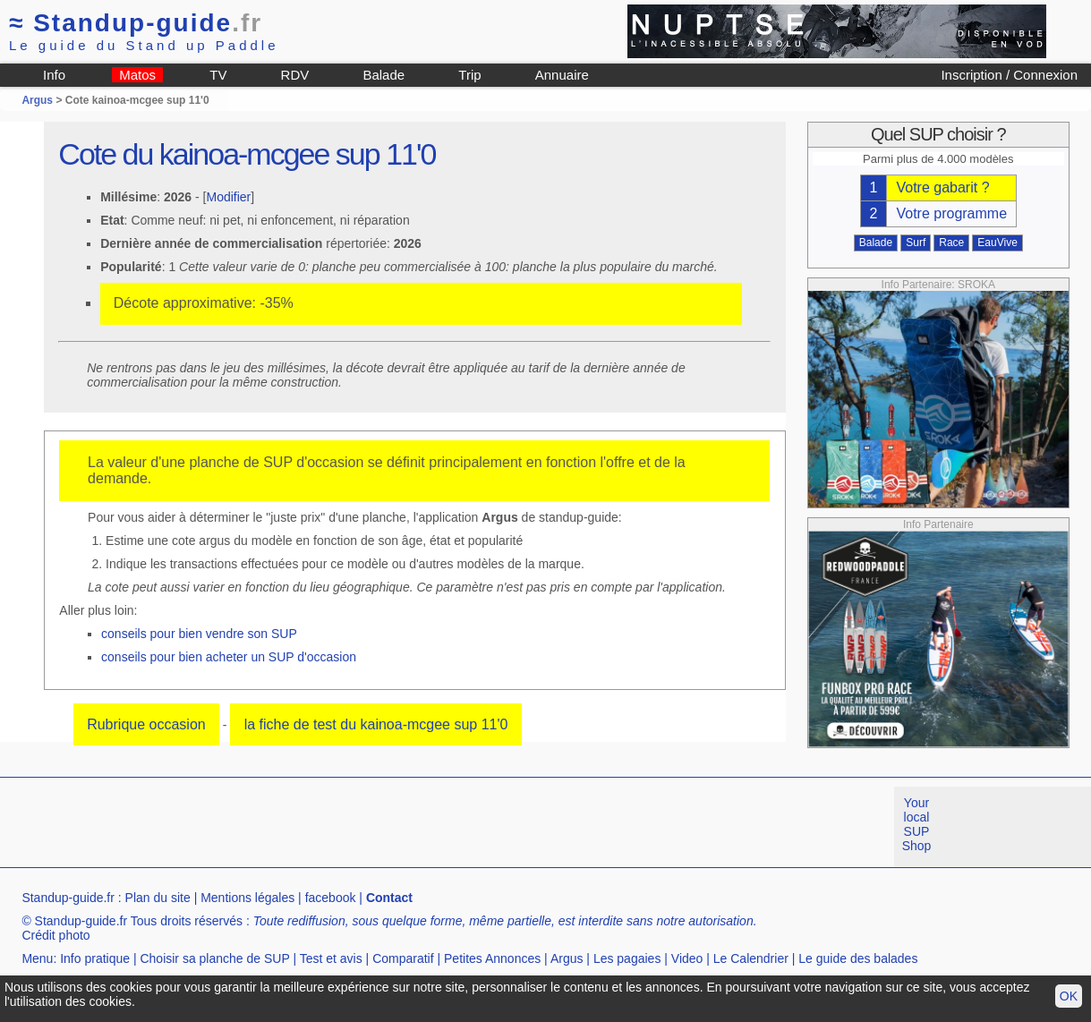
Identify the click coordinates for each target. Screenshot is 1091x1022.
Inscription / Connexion (1009, 74)
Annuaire (562, 74)
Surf (915, 242)
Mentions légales (247, 897)
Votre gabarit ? (942, 187)
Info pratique (95, 958)
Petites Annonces (492, 958)
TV (217, 74)
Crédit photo (55, 935)
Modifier (228, 197)
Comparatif (402, 958)
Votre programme (951, 213)
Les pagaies (627, 958)
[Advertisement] (326, 827)
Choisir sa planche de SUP (214, 958)
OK (1069, 996)
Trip (469, 74)
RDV (295, 74)
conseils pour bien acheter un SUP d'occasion (228, 657)
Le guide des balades (857, 958)
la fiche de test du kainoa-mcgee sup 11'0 (376, 724)
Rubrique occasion (146, 724)
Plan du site (158, 897)
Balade (383, 74)
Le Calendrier (750, 958)
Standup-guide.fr (68, 897)
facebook (330, 897)
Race (951, 242)
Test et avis (331, 958)
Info (54, 74)
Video (687, 958)
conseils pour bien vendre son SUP (199, 633)
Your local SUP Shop (917, 824)
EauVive (997, 242)
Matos (137, 74)
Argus (37, 100)
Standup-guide (135, 23)
